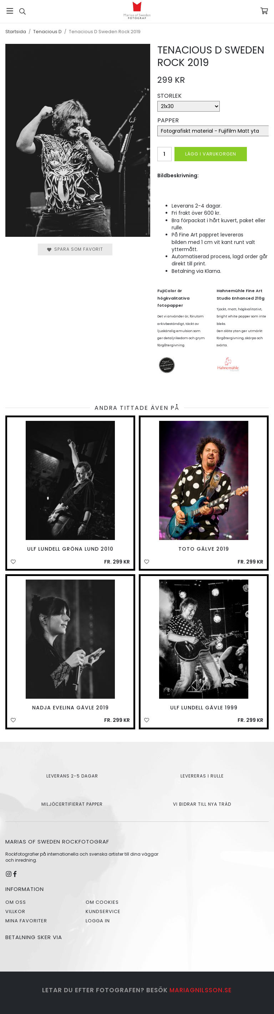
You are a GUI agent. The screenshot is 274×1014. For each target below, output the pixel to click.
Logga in (98, 920)
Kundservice (103, 911)
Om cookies (102, 902)
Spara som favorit (75, 249)
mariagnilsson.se (200, 990)
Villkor (15, 911)
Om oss (15, 902)
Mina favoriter (26, 920)
